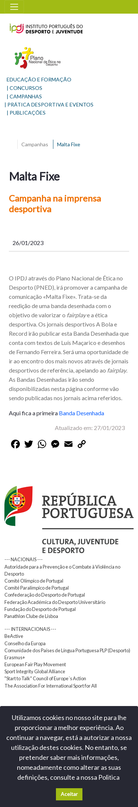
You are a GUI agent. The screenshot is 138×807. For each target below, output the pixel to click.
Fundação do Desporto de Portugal (40, 609)
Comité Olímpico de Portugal (33, 581)
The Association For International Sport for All (50, 686)
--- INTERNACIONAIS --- (30, 629)
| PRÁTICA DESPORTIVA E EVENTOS (48, 104)
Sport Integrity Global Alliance (34, 671)
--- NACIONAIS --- (23, 559)
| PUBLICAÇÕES (26, 112)
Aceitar (69, 794)
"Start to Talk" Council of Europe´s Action (45, 678)
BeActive (13, 636)
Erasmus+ (14, 657)
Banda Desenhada (81, 412)
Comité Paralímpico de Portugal (36, 588)
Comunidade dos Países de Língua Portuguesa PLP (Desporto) (67, 650)
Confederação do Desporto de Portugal (44, 595)
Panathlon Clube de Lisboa (31, 616)
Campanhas (34, 144)
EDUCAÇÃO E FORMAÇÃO (39, 79)
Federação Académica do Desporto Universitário (54, 602)
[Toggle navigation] (14, 7)
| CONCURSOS (24, 88)
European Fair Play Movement (35, 664)
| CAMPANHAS (24, 96)
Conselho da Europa (25, 643)
